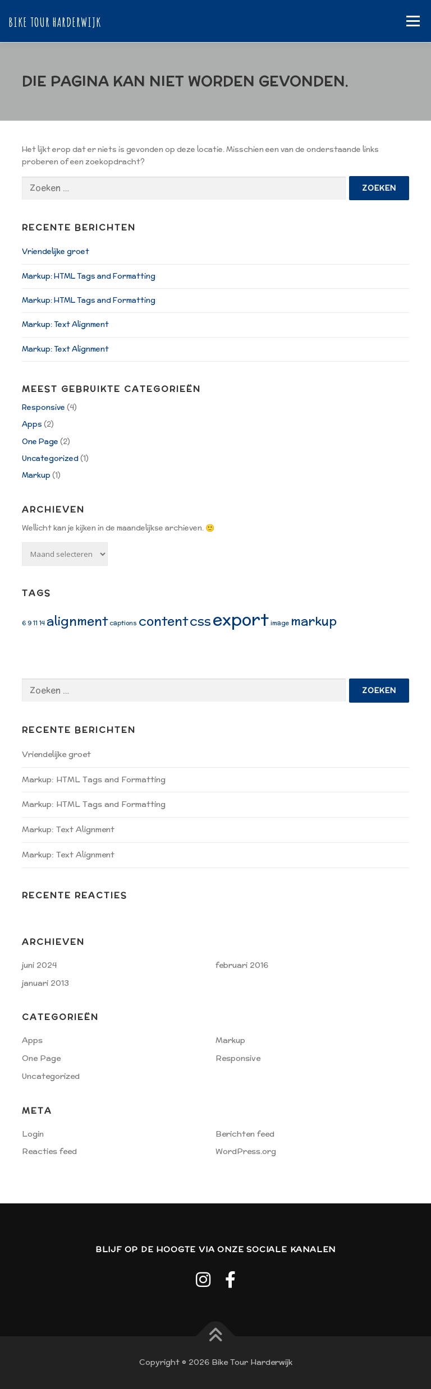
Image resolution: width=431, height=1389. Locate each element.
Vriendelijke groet (55, 251)
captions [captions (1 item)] (123, 623)
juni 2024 (39, 965)
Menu (413, 21)
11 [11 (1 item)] (35, 623)
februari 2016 (242, 965)
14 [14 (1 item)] (42, 623)
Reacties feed (49, 1151)
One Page (40, 441)
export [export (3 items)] (241, 619)
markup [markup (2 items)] (314, 621)
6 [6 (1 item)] (24, 623)
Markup (36, 475)
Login (33, 1133)
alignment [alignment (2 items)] (77, 621)
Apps (32, 424)
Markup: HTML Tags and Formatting (88, 276)
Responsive (43, 407)
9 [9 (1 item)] (29, 623)
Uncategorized (50, 458)
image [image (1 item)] (279, 623)
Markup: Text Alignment (65, 324)
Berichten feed (245, 1133)
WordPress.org (246, 1151)
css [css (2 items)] (200, 621)
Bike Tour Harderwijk (54, 22)
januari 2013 (45, 983)
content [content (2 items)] (163, 621)
